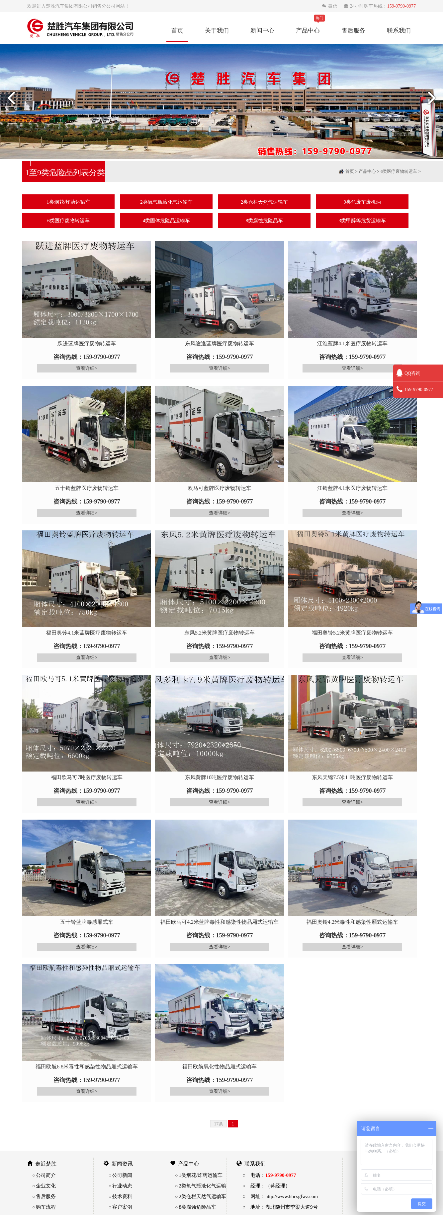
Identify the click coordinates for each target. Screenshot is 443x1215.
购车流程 (46, 1206)
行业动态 (122, 1185)
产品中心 (308, 30)
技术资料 (122, 1196)
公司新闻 (122, 1175)
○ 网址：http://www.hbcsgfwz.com (280, 1196)
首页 (177, 30)
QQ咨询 (408, 373)
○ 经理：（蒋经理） (266, 1185)
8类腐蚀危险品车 (264, 220)
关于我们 (217, 30)
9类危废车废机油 (362, 201)
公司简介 (46, 1175)
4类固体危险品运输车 (166, 220)
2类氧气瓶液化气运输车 (166, 201)
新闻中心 (262, 30)
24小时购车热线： (380, 6)
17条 (218, 1123)
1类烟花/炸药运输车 (68, 201)
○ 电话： (269, 1175)
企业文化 (46, 1185)
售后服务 (353, 30)
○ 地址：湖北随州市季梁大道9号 (280, 1206)
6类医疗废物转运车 (399, 171)
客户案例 (122, 1206)
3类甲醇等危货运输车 (362, 220)
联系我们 (399, 30)
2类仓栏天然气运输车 (264, 201)
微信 (330, 6)
